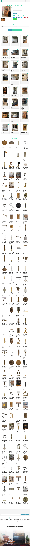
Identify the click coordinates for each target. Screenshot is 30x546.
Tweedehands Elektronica (13, 519)
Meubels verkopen (6, 519)
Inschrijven (25, 514)
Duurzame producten (20, 519)
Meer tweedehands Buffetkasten (18, 11)
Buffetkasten (15, 26)
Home (2, 519)
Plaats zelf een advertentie (17, 30)
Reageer (15, 13)
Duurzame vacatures (26, 519)
